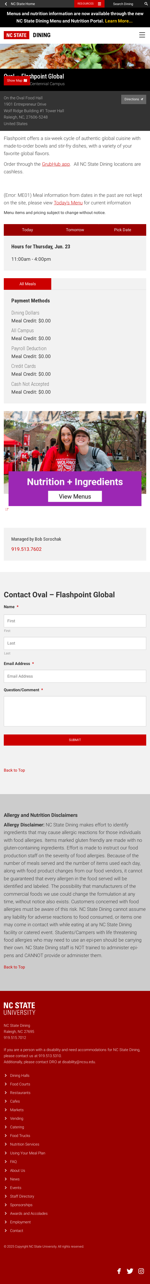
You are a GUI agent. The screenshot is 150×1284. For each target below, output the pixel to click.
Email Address (19, 663)
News (15, 1179)
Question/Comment (23, 689)
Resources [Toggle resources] (86, 3)
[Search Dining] (123, 4)
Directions (133, 99)
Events (15, 1187)
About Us (17, 1170)
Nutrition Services (24, 1144)
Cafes (15, 1101)
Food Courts (20, 1084)
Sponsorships (21, 1205)
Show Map (17, 80)
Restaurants (20, 1092)
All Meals (27, 283)
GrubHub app (56, 164)
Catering (17, 1127)
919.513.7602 (26, 549)
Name (11, 606)
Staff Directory (22, 1196)
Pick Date (122, 229)
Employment (20, 1222)
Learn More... (119, 20)
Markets (17, 1110)
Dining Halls (20, 1075)
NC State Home (23, 4)
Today (27, 229)
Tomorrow (75, 229)
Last (7, 653)
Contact (16, 1230)
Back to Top (14, 770)
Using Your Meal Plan (27, 1153)
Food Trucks (20, 1135)
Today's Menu (68, 203)
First (7, 631)
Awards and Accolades (29, 1213)
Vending (16, 1118)
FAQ (13, 1161)
